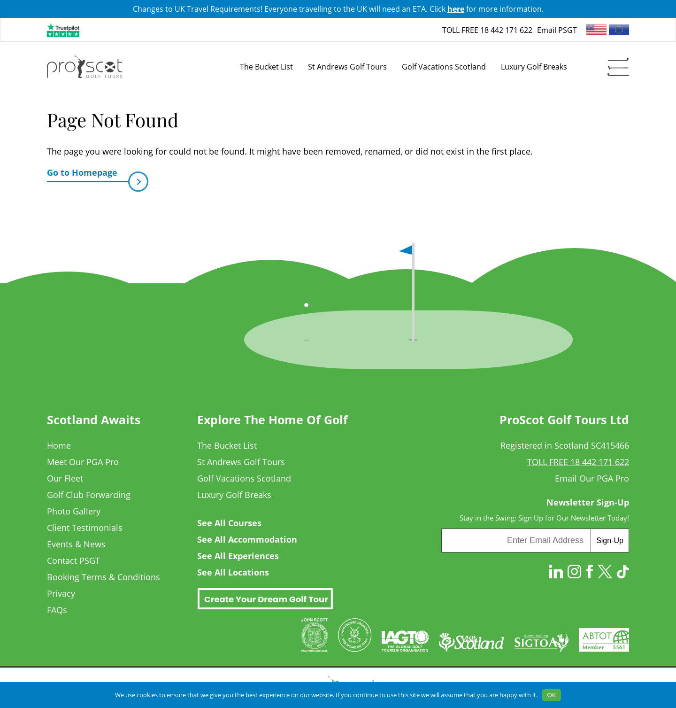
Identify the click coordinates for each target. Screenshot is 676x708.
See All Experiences (238, 555)
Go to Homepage (88, 174)
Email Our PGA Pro (592, 478)
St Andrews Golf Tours (241, 461)
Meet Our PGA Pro (83, 461)
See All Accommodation (247, 539)
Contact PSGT (73, 560)
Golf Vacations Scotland (244, 478)
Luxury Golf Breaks (234, 494)
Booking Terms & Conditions (103, 577)
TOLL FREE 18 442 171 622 (487, 30)
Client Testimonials (85, 527)
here (455, 9)
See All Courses (229, 523)
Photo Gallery (73, 511)
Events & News (76, 544)
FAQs (57, 609)
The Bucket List (227, 445)
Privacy (61, 593)
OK (551, 695)
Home (59, 445)
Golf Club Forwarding (89, 494)
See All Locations (233, 572)
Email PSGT (557, 30)
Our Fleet (65, 478)
